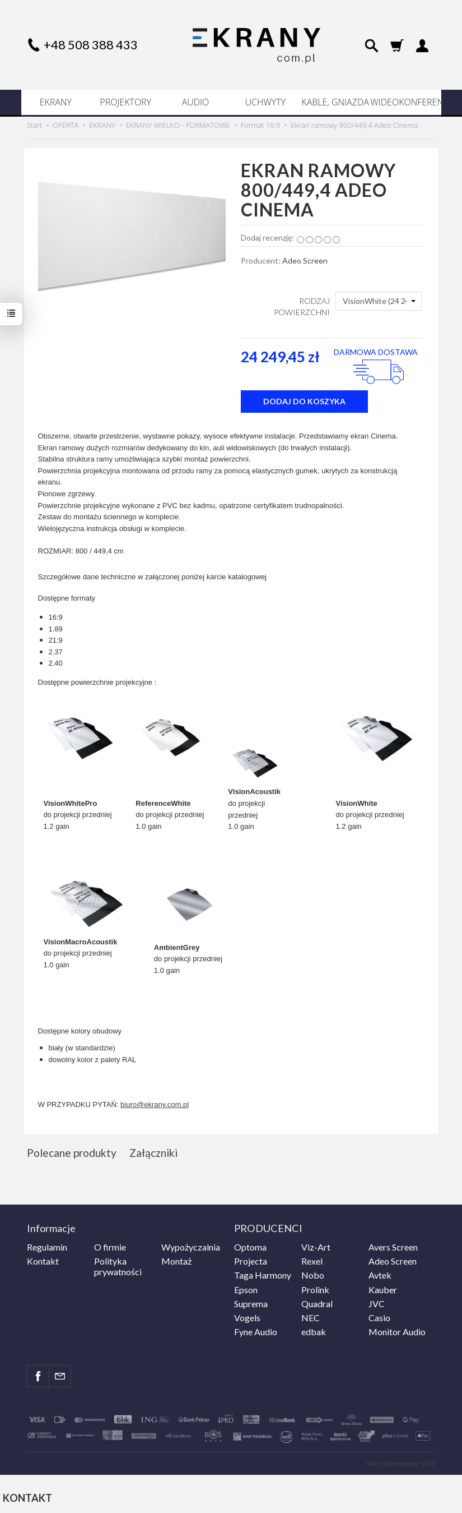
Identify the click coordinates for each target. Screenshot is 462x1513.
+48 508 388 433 (91, 44)
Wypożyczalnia (190, 1245)
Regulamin (47, 1245)
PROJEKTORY (125, 102)
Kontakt (43, 1259)
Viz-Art (315, 1245)
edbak (313, 1330)
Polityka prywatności (118, 1265)
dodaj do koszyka (304, 401)
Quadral (317, 1302)
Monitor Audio (397, 1330)
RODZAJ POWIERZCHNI (302, 306)
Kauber (382, 1288)
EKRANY (56, 102)
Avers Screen (393, 1245)
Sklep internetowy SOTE (401, 1462)
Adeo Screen (305, 260)
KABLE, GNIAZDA (334, 102)
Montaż (176, 1259)
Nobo (312, 1273)
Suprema (251, 1302)
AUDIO (195, 102)
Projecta (250, 1259)
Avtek (379, 1273)
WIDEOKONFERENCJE (405, 102)
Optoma (250, 1245)
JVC (376, 1302)
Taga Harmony (262, 1273)
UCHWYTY (265, 102)
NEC (310, 1316)
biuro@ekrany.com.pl (154, 1104)
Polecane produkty (72, 1152)
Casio (379, 1316)
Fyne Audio (255, 1330)
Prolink (315, 1288)
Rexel (312, 1259)
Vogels (247, 1316)
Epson (246, 1288)
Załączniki (155, 1152)
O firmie (110, 1245)
